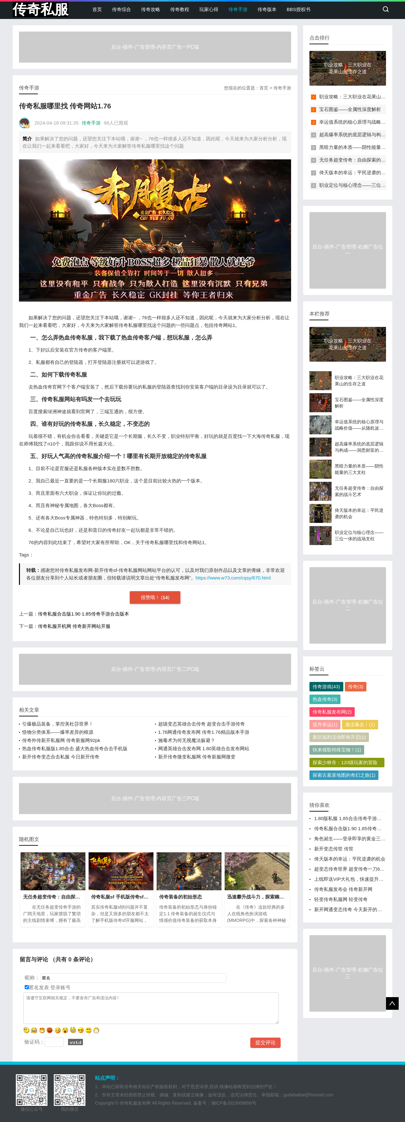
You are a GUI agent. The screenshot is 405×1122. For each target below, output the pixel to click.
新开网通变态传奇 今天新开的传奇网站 (355, 909)
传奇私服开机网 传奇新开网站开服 (74, 626)
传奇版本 (267, 9)
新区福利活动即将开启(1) (339, 737)
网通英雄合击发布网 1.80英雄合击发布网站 (203, 748)
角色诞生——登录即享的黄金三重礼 (352, 838)
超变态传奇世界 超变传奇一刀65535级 (354, 869)
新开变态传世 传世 (333, 848)
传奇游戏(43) (326, 686)
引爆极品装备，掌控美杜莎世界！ (57, 724)
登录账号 (60, 987)
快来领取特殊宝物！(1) (337, 749)
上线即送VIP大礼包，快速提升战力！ (353, 879)
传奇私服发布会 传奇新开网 (343, 889)
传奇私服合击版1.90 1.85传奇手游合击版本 (83, 613)
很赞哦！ (151, 597)
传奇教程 (179, 9)
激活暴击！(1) (360, 724)
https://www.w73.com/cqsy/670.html (233, 577)
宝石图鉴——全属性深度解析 (350, 109)
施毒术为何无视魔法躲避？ (186, 740)
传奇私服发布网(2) (332, 711)
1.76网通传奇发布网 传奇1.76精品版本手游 (203, 732)
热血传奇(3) (325, 699)
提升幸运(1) (325, 724)
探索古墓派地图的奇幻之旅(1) (344, 775)
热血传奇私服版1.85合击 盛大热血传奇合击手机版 (75, 748)
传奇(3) (355, 686)
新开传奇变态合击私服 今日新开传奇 (60, 756)
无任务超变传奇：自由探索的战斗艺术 (359, 159)
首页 (97, 9)
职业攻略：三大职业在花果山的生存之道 (362, 96)
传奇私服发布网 (135, 1103)
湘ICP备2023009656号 (233, 1103)
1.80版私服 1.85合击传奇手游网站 (350, 818)
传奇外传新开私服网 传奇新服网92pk (61, 740)
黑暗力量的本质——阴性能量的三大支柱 (362, 147)
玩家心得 (208, 9)
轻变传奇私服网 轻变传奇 (341, 899)
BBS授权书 (298, 9)
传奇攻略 (150, 9)
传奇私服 (40, 9)
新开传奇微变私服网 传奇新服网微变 (196, 756)
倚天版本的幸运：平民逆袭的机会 (354, 172)
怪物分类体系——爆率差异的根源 (57, 732)
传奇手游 (237, 9)
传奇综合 (121, 9)
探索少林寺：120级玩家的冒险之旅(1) (345, 763)
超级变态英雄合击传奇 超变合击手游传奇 (201, 724)
